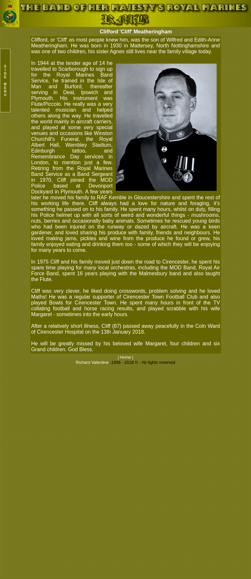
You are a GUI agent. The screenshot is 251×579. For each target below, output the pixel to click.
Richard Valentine (92, 362)
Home (125, 357)
